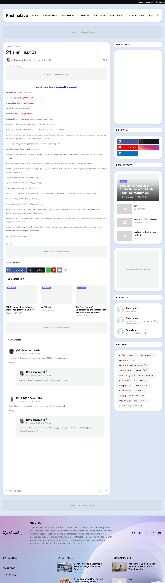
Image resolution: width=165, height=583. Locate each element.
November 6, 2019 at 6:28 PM (28, 401)
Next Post (100, 490)
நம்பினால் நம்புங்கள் (130, 405)
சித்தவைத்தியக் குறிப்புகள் (133, 400)
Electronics (50, 15)
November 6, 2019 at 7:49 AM (28, 353)
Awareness (148, 355)
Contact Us (160, 2)
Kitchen (124, 380)
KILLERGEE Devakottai (29, 398)
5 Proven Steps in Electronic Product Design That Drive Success (88, 566)
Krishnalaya (17, 15)
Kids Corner (146, 375)
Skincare (125, 390)
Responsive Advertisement (82, 32)
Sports (140, 390)
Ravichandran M (35, 371)
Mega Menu (68, 15)
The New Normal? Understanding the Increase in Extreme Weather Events (91, 310)
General (17, 46)
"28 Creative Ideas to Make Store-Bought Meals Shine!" (20, 308)
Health (85, 15)
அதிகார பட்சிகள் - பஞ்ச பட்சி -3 (145, 233)
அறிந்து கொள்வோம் (131, 395)
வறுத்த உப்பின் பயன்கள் (145, 219)
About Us (149, 2)
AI (122, 355)
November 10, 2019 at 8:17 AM (38, 423)
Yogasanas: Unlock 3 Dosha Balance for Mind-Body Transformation (142, 566)
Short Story (143, 385)
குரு (135, 205)
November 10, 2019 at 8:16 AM (38, 375)
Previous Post (14, 490)
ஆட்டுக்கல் (46, 307)
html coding (136, 15)
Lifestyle (140, 380)
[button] (150, 15)
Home (140, 2)
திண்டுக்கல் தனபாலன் (28, 350)
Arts (132, 355)
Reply (12, 362)
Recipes (125, 385)
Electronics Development (109, 15)
